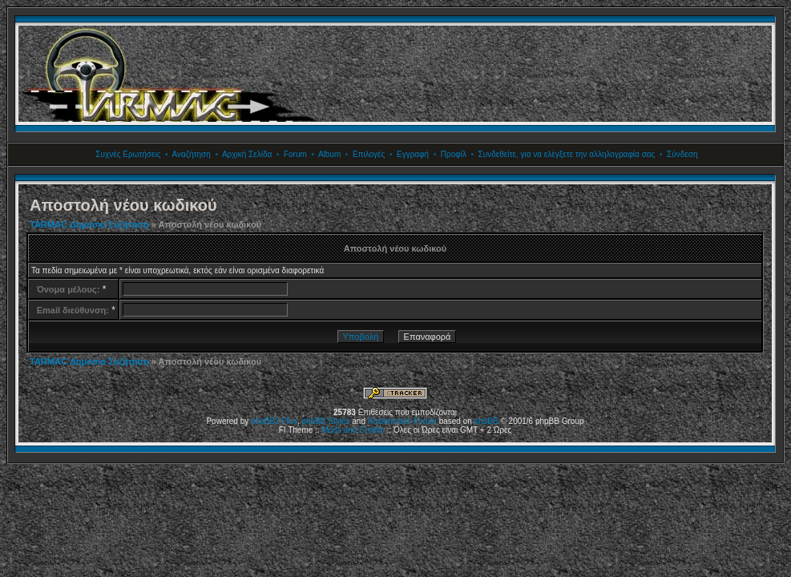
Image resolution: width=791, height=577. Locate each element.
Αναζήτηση (191, 154)
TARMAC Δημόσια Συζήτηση (89, 224)
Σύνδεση (682, 154)
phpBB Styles (325, 421)
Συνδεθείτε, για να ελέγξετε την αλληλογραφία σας (567, 154)
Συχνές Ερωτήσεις (127, 154)
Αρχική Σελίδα (247, 154)
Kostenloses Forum (402, 421)
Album (329, 154)
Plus (289, 421)
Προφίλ (453, 154)
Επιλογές (369, 154)
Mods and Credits (352, 430)
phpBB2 (265, 421)
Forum (295, 154)
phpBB (486, 421)
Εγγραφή (413, 154)
